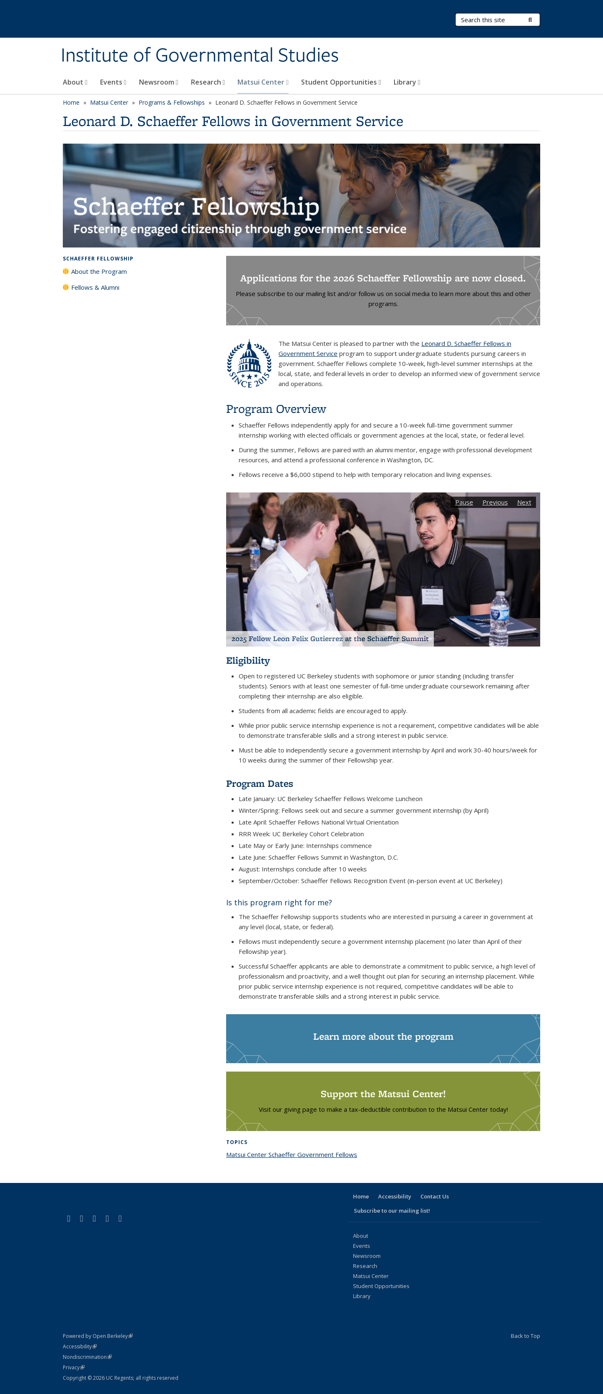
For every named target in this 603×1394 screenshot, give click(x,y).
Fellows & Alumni (95, 287)
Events (113, 82)
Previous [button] (495, 502)
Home (71, 102)
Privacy (74, 1367)
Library (407, 82)
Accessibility (394, 1196)
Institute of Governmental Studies (200, 55)
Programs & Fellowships (172, 102)
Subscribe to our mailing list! (392, 1210)
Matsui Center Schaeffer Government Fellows (291, 1154)
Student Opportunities (341, 82)
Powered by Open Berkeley (98, 1336)
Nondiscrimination (87, 1357)
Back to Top (525, 1336)
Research (208, 82)
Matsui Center (263, 82)
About (75, 82)
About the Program (99, 271)
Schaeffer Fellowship (98, 258)
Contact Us (434, 1196)
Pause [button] (464, 502)
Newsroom (158, 82)
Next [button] (524, 502)
